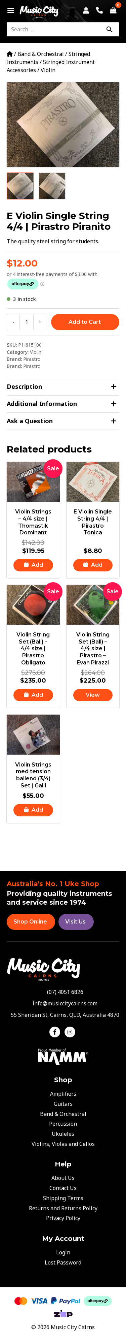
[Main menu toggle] (9, 10)
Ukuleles (63, 1133)
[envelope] (63, 1003)
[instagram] (71, 1032)
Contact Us (63, 1188)
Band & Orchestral (40, 54)
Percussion (63, 1123)
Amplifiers (63, 1093)
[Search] (109, 29)
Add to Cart (85, 322)
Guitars (63, 1103)
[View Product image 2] (52, 186)
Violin (48, 70)
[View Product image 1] (20, 186)
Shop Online (30, 921)
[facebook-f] (56, 1032)
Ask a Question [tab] (62, 421)
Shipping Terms (63, 1198)
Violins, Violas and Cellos (63, 1144)
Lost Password (63, 1262)
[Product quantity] (26, 322)
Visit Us (75, 921)
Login (63, 1252)
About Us (63, 1178)
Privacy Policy (63, 1218)
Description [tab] (62, 386)
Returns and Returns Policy (63, 1208)
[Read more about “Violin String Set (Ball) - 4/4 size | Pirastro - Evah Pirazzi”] (93, 695)
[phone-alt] (63, 992)
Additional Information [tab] (62, 403)
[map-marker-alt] (63, 1015)
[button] (33, 565)
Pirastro (32, 359)
